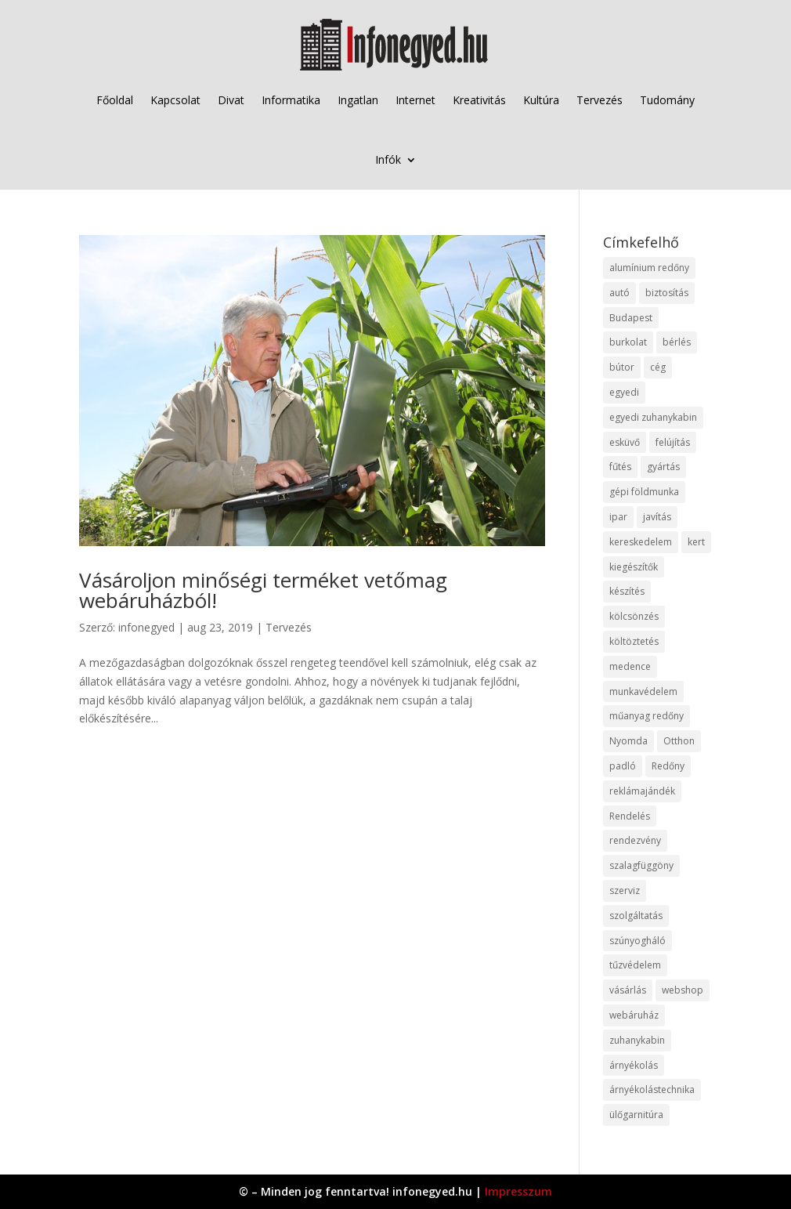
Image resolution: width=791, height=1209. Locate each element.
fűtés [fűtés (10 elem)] (620, 466)
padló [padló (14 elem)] (622, 766)
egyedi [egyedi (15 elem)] (624, 392)
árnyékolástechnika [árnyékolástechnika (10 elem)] (652, 1089)
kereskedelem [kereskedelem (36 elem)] (640, 541)
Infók (388, 159)
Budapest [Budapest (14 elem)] (630, 317)
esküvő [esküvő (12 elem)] (624, 442)
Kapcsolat (175, 99)
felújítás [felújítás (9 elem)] (673, 442)
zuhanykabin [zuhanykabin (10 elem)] (637, 1040)
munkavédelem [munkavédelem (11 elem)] (643, 691)
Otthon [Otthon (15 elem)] (679, 740)
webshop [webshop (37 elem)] (682, 990)
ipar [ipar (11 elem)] (618, 516)
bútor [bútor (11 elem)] (621, 367)
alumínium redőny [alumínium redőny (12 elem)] (649, 267)
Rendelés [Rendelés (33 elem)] (629, 816)
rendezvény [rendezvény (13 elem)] (635, 840)
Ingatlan (358, 99)
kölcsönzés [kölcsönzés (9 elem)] (634, 616)
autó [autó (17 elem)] (619, 292)
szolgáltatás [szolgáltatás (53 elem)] (636, 915)
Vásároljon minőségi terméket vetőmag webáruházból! (263, 590)
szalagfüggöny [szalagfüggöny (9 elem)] (641, 865)
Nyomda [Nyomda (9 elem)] (628, 740)
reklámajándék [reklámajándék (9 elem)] (642, 791)
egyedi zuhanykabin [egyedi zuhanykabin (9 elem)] (653, 417)
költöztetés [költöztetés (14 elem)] (634, 641)
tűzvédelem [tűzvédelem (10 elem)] (635, 965)
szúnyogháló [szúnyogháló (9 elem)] (637, 940)
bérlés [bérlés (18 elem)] (677, 342)
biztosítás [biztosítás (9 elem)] (666, 292)
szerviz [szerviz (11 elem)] (624, 890)
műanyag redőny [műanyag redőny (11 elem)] (646, 715)
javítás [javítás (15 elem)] (657, 516)
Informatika (291, 99)
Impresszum (518, 1191)
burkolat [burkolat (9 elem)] (628, 342)
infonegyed (146, 627)
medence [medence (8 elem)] (630, 666)
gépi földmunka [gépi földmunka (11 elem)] (644, 491)
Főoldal (114, 99)
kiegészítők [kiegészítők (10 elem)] (633, 567)
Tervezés (599, 99)
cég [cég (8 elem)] (658, 367)
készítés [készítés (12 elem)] (627, 591)
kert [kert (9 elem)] (696, 541)
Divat (231, 99)
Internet (415, 99)
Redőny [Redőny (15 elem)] (668, 766)
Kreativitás (479, 99)
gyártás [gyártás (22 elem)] (663, 466)
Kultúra (541, 99)
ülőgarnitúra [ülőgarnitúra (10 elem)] (636, 1114)
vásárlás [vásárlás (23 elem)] (627, 990)
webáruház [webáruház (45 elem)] (634, 1015)
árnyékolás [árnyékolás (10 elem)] (633, 1065)
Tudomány (667, 99)
